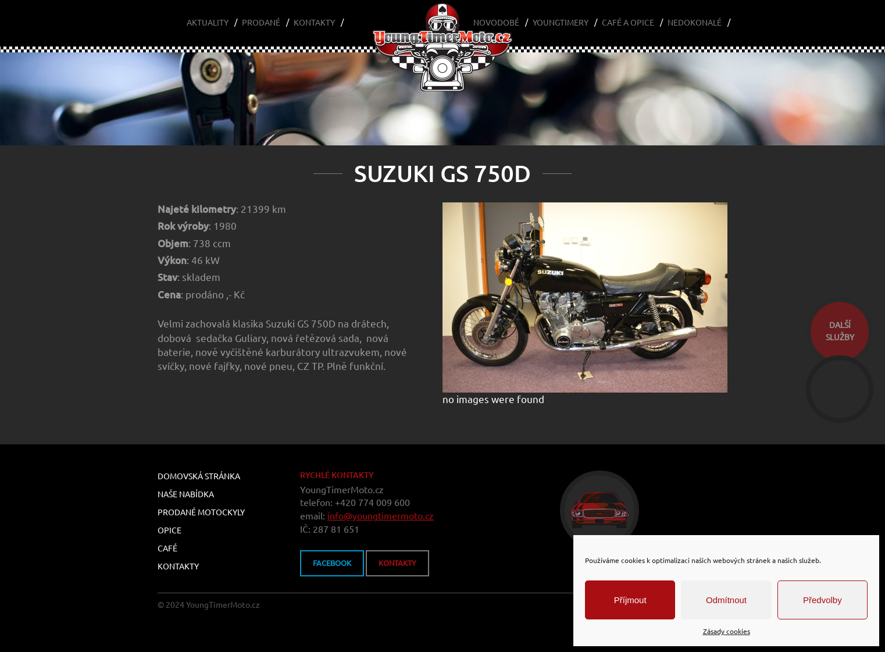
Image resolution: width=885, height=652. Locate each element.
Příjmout (630, 600)
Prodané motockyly (201, 512)
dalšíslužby (840, 331)
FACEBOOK (332, 563)
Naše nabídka (186, 494)
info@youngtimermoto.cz (380, 516)
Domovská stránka (199, 476)
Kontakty (314, 22)
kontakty (397, 563)
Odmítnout (726, 600)
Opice (169, 530)
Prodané (261, 22)
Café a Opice (628, 22)
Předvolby (822, 600)
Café (167, 548)
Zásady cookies (726, 631)
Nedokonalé (695, 22)
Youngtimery (560, 22)
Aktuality (208, 22)
